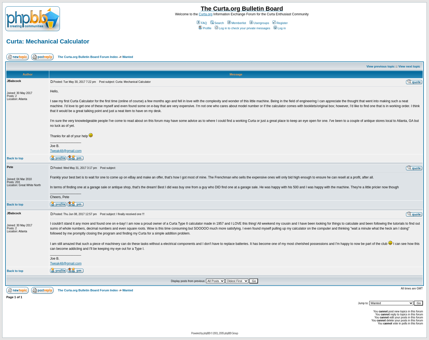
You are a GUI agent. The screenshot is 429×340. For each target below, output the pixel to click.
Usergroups (259, 23)
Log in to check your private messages (242, 28)
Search (217, 23)
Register (280, 23)
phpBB (206, 333)
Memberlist (236, 23)
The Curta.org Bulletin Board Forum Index (88, 56)
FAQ (202, 23)
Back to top (15, 158)
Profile (205, 28)
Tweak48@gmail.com (66, 151)
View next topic (409, 66)
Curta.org (205, 14)
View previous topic (380, 66)
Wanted (127, 56)
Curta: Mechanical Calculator (47, 41)
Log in (280, 28)
